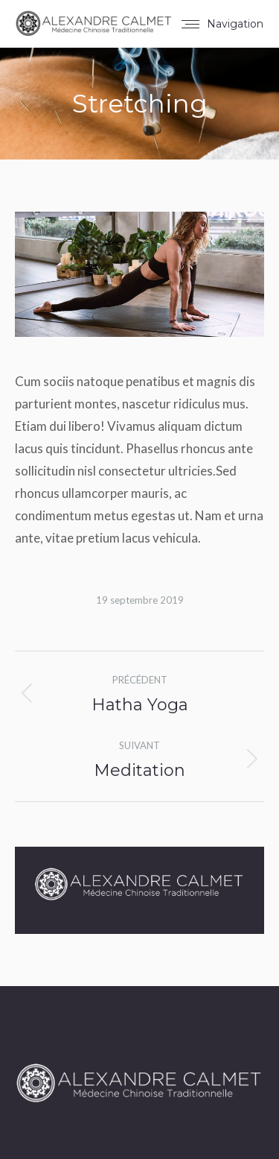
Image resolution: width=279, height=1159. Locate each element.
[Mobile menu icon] (222, 24)
